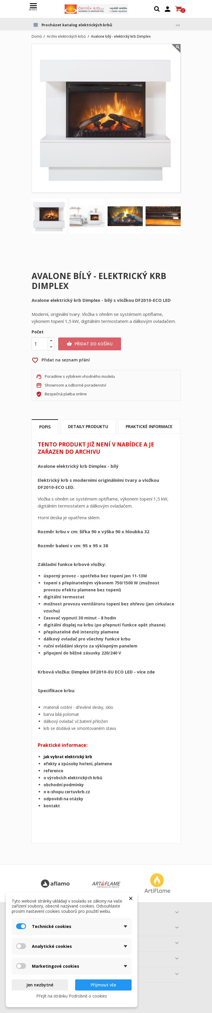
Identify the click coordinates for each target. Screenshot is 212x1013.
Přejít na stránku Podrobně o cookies (71, 996)
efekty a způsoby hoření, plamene (78, 763)
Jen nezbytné (39, 985)
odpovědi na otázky (63, 798)
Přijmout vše (103, 985)
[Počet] (40, 343)
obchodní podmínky (64, 784)
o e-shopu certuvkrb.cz (67, 791)
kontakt (52, 805)
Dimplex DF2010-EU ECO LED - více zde (113, 672)
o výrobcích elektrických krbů (73, 777)
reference (53, 770)
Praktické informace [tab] (149, 426)
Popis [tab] (45, 427)
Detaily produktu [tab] (88, 426)
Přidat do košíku (90, 344)
